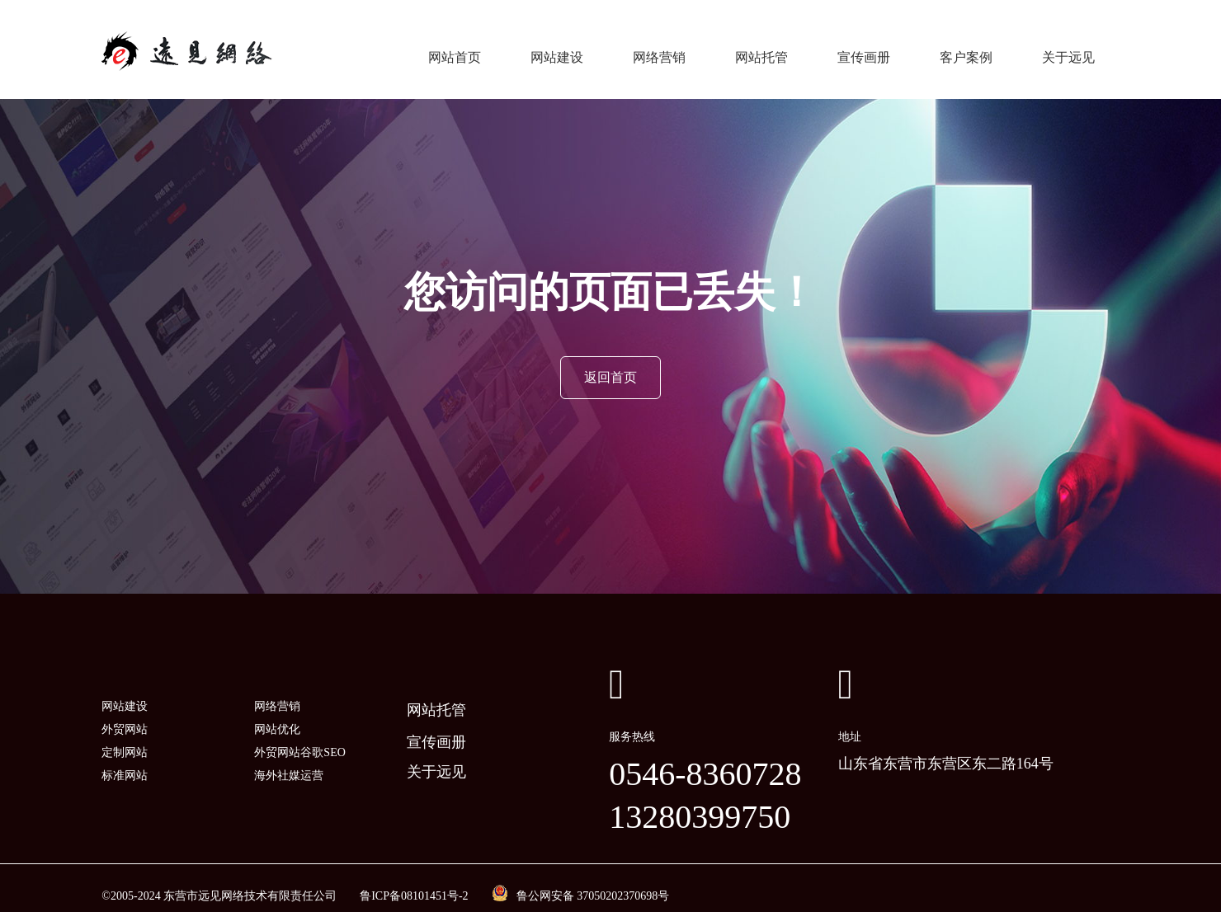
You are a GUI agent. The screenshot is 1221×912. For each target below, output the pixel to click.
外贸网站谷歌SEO (299, 736)
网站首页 (454, 49)
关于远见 (1068, 49)
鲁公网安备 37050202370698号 (593, 879)
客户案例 (966, 49)
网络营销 (659, 49)
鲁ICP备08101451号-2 (414, 879)
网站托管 (761, 49)
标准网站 (124, 759)
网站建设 (556, 49)
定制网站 (124, 736)
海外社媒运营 (288, 759)
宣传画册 (863, 49)
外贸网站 (124, 713)
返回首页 (610, 361)
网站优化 (277, 713)
